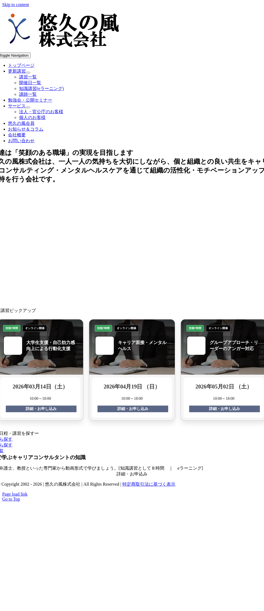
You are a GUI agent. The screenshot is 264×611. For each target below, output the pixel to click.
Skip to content (15, 4)
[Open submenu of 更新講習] (28, 72)
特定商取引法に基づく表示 (148, 484)
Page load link (15, 494)
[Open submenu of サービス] (28, 107)
